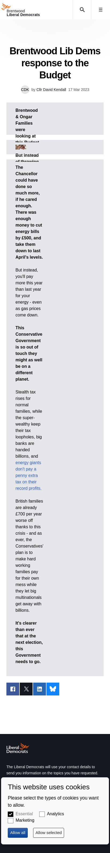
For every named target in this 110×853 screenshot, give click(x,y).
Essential (24, 814)
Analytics (55, 814)
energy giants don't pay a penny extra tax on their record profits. (28, 475)
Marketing (24, 820)
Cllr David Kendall (51, 89)
